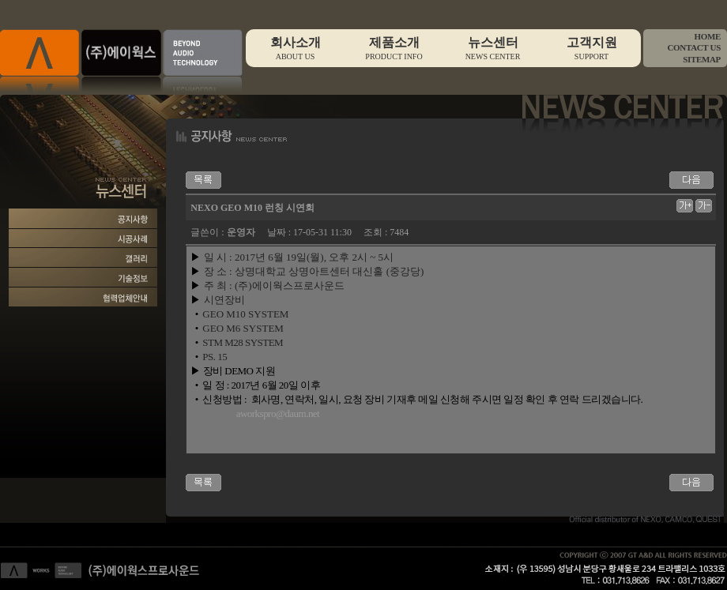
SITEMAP (702, 59)
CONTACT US (694, 47)
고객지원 (591, 49)
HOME (707, 36)
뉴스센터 (492, 49)
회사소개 (295, 49)
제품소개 (394, 49)
